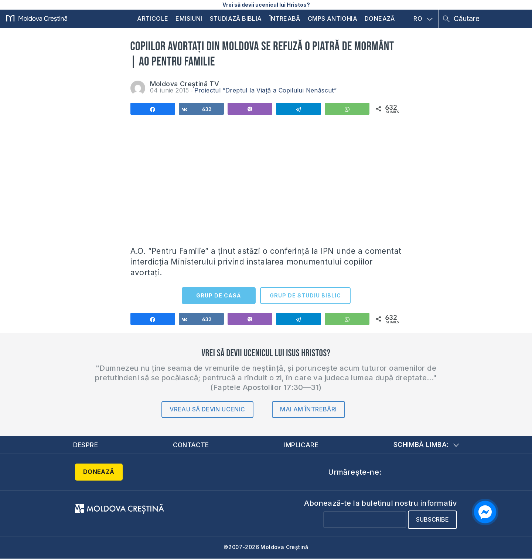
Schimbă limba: (426, 445)
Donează (380, 18)
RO (423, 19)
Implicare (301, 445)
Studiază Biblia (236, 18)
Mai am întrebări (308, 409)
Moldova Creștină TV (184, 84)
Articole (152, 18)
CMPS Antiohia (332, 18)
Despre (85, 445)
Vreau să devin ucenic (207, 409)
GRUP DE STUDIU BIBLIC (305, 295)
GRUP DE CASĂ (218, 295)
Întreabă (284, 18)
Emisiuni (188, 18)
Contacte (191, 445)
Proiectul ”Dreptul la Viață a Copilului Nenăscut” (265, 90)
